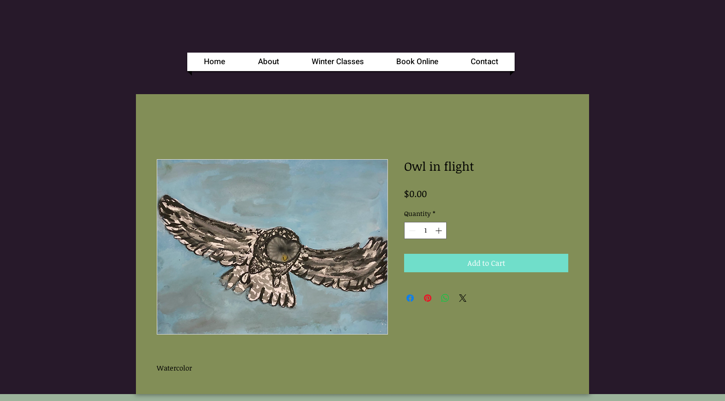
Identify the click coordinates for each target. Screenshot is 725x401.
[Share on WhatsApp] (445, 298)
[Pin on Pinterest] (427, 298)
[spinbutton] (425, 230)
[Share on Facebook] (410, 298)
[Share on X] (462, 298)
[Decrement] (411, 230)
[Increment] (439, 230)
